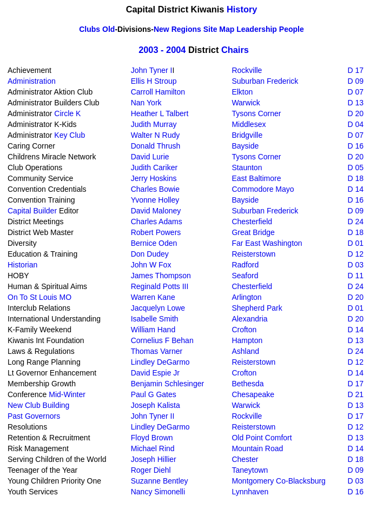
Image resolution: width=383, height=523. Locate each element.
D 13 (355, 102)
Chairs (235, 50)
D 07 (355, 92)
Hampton (247, 340)
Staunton (247, 167)
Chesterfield (252, 221)
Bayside (245, 146)
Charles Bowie (155, 189)
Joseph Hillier (153, 459)
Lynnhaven (250, 491)
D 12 (355, 254)
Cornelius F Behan (162, 340)
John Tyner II (153, 416)
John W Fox (151, 264)
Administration (32, 81)
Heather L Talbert (160, 113)
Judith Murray (154, 124)
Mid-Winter (67, 394)
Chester (245, 459)
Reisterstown (253, 254)
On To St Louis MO (39, 297)
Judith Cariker (154, 167)
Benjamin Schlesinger (167, 383)
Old (108, 29)
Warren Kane (153, 297)
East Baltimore (256, 178)
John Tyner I (152, 70)
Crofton (244, 329)
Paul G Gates (153, 394)
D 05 (355, 167)
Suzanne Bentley (159, 481)
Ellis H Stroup (154, 81)
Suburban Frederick (265, 81)
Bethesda (247, 383)
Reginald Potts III (160, 286)
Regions (186, 29)
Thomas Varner (156, 351)
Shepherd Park (257, 308)
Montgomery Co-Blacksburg (279, 481)
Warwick (246, 102)
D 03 (355, 264)
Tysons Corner (256, 113)
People (291, 29)
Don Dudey (150, 254)
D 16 (355, 146)
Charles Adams (156, 221)
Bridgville (247, 135)
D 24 (355, 221)
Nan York (146, 102)
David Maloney (156, 210)
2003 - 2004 (162, 50)
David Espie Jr (155, 372)
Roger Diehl (151, 470)
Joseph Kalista (155, 405)
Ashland (245, 351)
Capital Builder (32, 210)
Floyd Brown (152, 437)
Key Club (69, 135)
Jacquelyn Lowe (158, 308)
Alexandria (249, 318)
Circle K (67, 113)
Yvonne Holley (155, 200)
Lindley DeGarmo (160, 362)
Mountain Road (257, 448)
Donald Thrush (156, 146)
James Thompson (161, 275)
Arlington (246, 297)
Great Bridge (253, 232)
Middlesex (249, 124)
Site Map (219, 29)
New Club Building (38, 405)
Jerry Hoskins (154, 178)
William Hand (153, 329)
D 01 (355, 243)
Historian (22, 264)
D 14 (355, 189)
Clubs (89, 29)
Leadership (256, 29)
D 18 (355, 178)
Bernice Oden (154, 243)
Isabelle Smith (155, 318)
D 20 (355, 113)
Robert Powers (156, 232)
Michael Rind (153, 448)
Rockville (247, 70)
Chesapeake (253, 394)
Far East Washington (267, 243)
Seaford (245, 275)
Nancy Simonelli (158, 491)
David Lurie (150, 156)
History (242, 9)
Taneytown (250, 470)
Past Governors (34, 416)
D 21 (355, 394)
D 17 (355, 70)
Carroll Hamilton (158, 92)
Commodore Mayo (263, 189)
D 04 (355, 124)
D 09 (355, 81)
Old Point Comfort (262, 437)
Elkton (242, 92)
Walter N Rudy (155, 135)
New (161, 29)
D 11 (355, 275)
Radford (245, 264)
